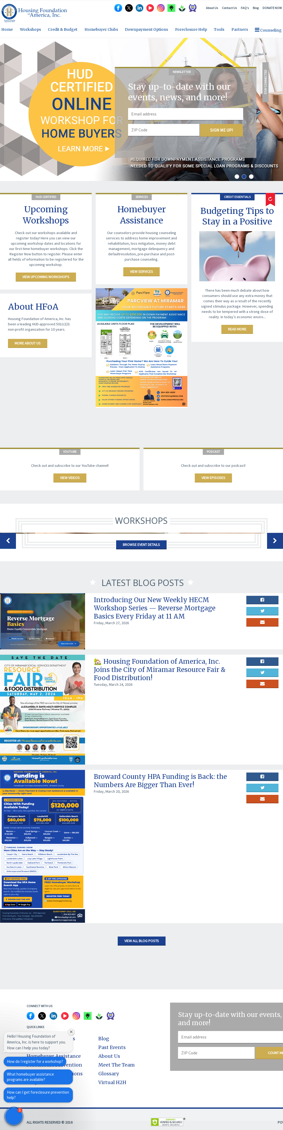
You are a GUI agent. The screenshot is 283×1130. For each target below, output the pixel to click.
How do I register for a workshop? (35, 1061)
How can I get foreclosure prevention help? (38, 1095)
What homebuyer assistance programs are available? (30, 1077)
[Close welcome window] (71, 1032)
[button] (13, 1116)
